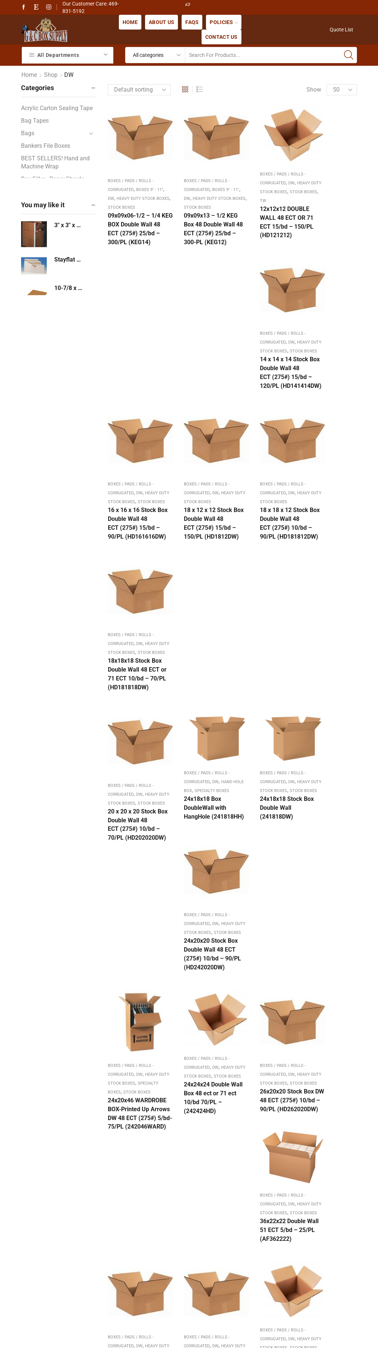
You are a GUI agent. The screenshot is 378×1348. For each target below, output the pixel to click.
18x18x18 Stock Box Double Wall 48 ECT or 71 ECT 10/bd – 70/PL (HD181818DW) (330, 389)
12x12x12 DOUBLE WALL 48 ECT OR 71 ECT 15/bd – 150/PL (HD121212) (265, 212)
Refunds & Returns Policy (168, 1219)
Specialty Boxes (125, 678)
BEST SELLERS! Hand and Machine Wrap (55, 162)
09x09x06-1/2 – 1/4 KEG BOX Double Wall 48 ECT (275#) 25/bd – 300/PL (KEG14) (134, 231)
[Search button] (349, 55)
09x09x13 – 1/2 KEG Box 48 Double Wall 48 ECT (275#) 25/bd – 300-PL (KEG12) (200, 231)
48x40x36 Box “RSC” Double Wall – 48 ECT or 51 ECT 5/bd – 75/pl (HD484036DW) (330, 880)
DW (119, 187)
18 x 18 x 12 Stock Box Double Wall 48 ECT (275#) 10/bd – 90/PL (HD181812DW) (264, 380)
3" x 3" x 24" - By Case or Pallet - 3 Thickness (69, 225)
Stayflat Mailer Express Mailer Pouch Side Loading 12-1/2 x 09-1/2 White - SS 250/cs (69, 259)
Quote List (341, 30)
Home (130, 22)
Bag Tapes (35, 120)
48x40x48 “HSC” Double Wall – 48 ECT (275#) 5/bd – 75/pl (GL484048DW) (132, 1037)
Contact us (221, 37)
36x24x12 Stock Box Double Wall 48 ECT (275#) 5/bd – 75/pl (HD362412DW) (135, 875)
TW (271, 191)
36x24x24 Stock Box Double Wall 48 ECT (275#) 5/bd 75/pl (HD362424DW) (200, 875)
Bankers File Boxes (45, 145)
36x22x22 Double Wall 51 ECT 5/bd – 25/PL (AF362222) (328, 685)
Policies (223, 22)
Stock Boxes (251, 191)
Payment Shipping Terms (168, 1198)
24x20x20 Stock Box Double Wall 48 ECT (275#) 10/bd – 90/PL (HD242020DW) (330, 547)
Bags (27, 133)
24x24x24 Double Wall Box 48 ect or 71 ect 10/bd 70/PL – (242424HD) (198, 694)
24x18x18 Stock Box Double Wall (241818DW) (265, 527)
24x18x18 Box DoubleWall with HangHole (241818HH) (194, 532)
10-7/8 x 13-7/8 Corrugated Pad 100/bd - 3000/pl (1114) (69, 287)
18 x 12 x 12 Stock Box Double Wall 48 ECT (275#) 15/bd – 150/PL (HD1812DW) (199, 380)
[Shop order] (139, 89)
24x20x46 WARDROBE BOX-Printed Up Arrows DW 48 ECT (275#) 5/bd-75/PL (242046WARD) (132, 717)
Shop (51, 74)
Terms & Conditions (160, 1240)
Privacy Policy (153, 1261)
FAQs (192, 22)
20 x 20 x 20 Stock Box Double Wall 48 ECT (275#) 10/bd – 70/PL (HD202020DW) (134, 547)
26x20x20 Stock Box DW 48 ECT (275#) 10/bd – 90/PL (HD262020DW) (265, 700)
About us (161, 22)
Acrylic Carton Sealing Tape (57, 108)
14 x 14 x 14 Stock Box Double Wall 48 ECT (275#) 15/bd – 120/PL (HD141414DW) (329, 222)
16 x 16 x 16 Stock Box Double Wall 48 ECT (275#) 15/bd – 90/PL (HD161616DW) (134, 389)
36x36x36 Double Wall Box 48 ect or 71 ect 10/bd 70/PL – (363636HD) (263, 870)
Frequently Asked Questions (171, 1177)
